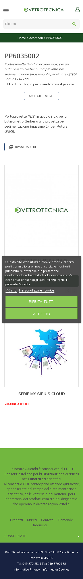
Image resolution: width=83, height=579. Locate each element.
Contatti (47, 520)
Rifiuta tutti (41, 301)
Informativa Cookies (55, 569)
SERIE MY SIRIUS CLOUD (41, 393)
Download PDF (23, 147)
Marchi (32, 520)
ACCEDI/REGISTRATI (41, 96)
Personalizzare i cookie (36, 290)
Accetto (41, 314)
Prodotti (16, 520)
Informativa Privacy (27, 569)
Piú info (11, 290)
